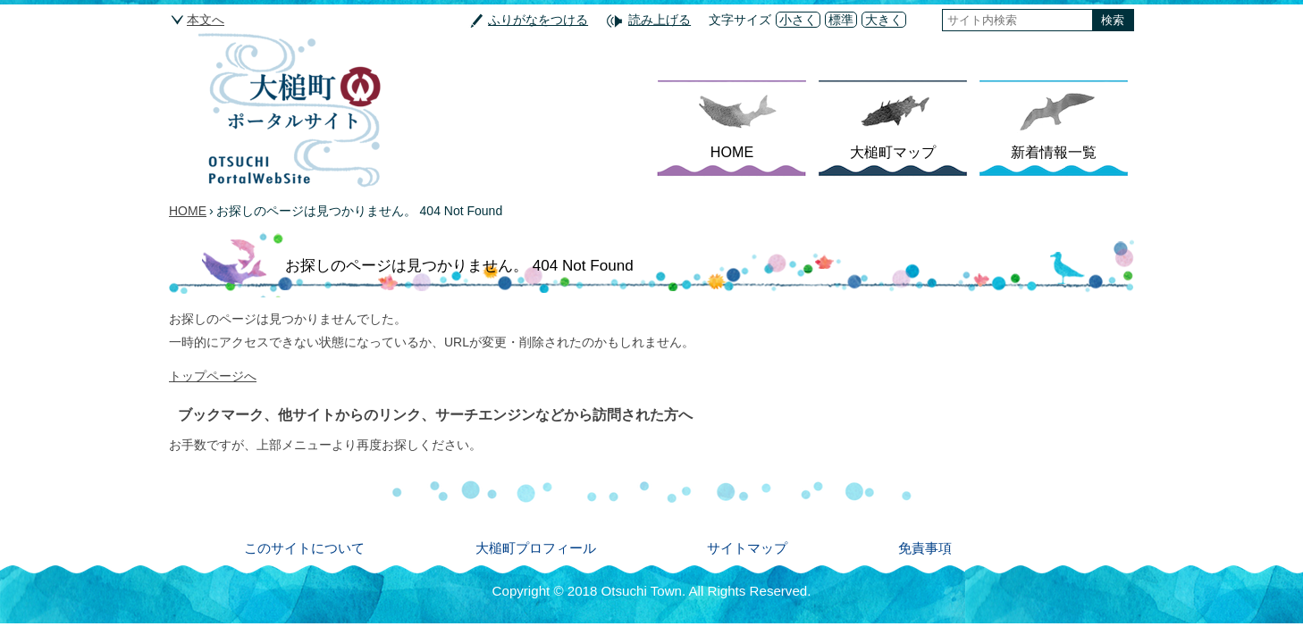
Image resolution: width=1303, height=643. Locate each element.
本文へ (205, 20)
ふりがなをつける (538, 20)
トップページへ (212, 376)
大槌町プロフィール (535, 547)
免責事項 (925, 547)
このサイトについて (304, 547)
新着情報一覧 (1054, 152)
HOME (731, 152)
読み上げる (659, 20)
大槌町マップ (893, 152)
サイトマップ (747, 547)
